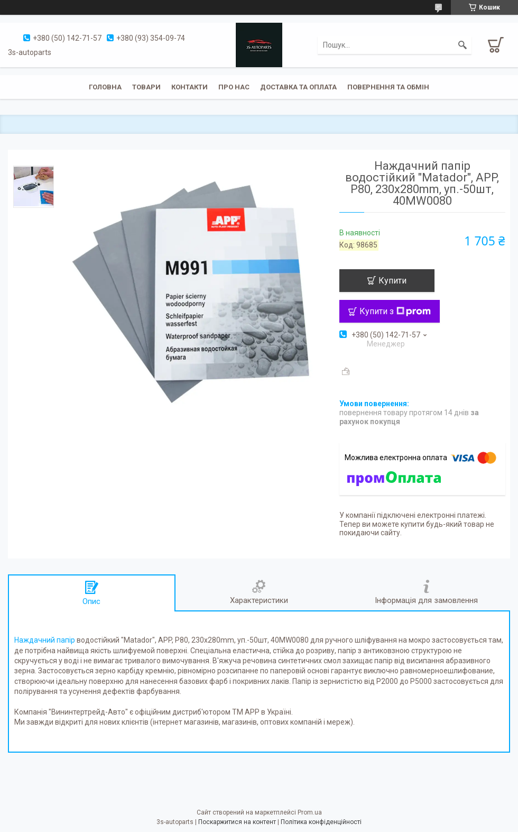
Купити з (395, 311)
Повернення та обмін (388, 87)
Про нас (233, 87)
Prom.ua (310, 812)
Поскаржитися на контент (237, 822)
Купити (392, 281)
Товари (146, 87)
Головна (105, 87)
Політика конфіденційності (321, 822)
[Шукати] (462, 44)
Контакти (189, 87)
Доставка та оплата (298, 87)
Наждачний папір (44, 640)
